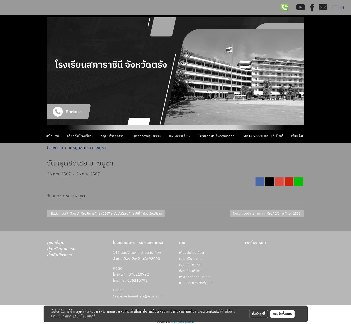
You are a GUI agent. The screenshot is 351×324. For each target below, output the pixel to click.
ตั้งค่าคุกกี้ (258, 314)
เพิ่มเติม (297, 136)
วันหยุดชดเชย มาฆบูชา (87, 148)
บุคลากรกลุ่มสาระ (146, 136)
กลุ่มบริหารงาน (112, 136)
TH (338, 7)
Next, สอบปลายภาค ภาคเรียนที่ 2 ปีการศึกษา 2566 (267, 213)
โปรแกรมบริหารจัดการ (216, 136)
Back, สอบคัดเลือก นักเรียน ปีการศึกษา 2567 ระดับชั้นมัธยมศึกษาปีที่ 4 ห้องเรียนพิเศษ (106, 213)
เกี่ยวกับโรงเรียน (80, 136)
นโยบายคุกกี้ (87, 316)
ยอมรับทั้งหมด (282, 314)
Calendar (55, 148)
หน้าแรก (52, 136)
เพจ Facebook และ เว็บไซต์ (262, 136)
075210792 (137, 281)
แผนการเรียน (179, 136)
